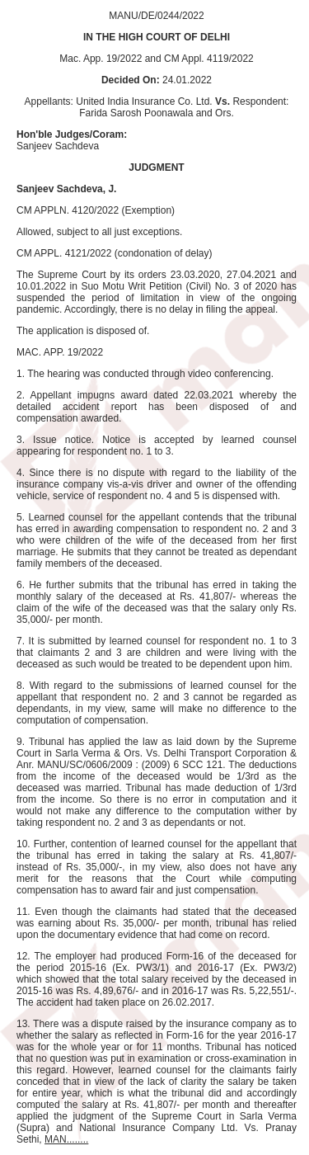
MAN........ (66, 1139)
